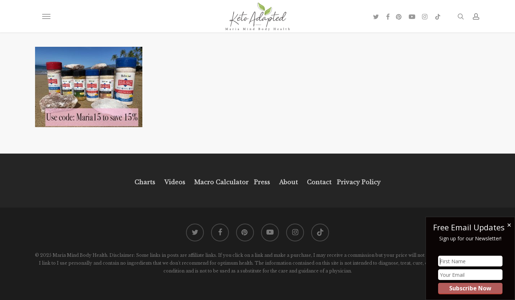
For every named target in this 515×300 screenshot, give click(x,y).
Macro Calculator (221, 182)
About (288, 182)
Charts (144, 182)
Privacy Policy (358, 182)
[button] (46, 16)
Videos (174, 182)
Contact (319, 182)
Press (262, 182)
